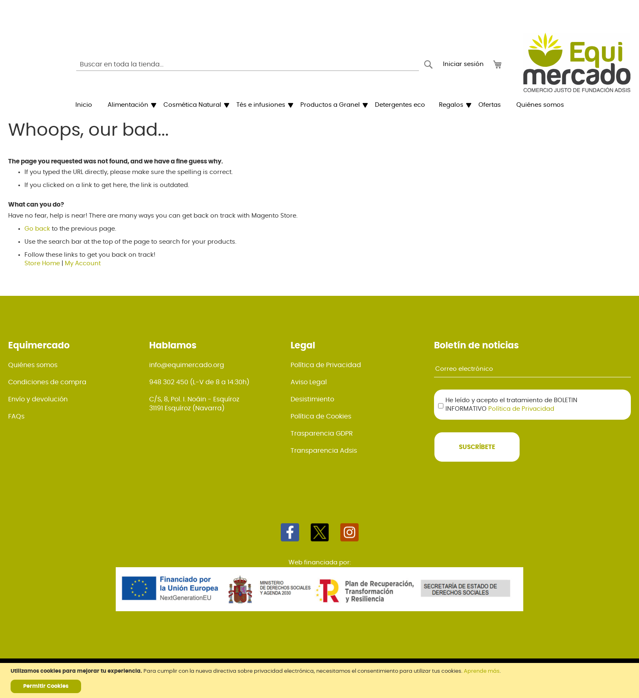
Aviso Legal (309, 382)
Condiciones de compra (47, 382)
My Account (83, 263)
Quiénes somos (32, 365)
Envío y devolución (38, 399)
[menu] (319, 105)
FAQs (16, 416)
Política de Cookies (321, 416)
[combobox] (247, 64)
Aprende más (482, 671)
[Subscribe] (477, 447)
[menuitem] (83, 105)
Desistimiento (312, 399)
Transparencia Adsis (324, 450)
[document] (320, 680)
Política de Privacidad (326, 365)
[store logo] (576, 62)
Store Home (42, 263)
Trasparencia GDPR (322, 433)
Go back (37, 229)
